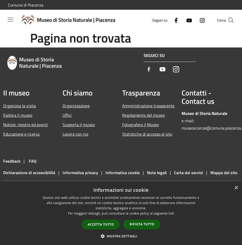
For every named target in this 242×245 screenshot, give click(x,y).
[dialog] (121, 213)
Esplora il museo (17, 115)
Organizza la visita (19, 106)
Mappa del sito (224, 172)
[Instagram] (200, 20)
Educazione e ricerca (21, 134)
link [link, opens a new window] (171, 213)
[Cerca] (231, 20)
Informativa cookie (122, 172)
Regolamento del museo (143, 115)
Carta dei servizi (188, 172)
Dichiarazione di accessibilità (29, 172)
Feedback (11, 161)
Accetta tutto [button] (101, 224)
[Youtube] (187, 20)
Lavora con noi (75, 134)
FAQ (32, 161)
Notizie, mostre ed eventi (25, 124)
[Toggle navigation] (10, 20)
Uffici (67, 115)
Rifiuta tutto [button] (142, 224)
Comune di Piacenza (25, 5)
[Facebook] (174, 20)
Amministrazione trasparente (148, 106)
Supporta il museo (79, 124)
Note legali (157, 172)
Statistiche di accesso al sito (147, 134)
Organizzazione (76, 106)
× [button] (236, 188)
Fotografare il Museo (140, 124)
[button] (121, 236)
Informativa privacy (80, 172)
